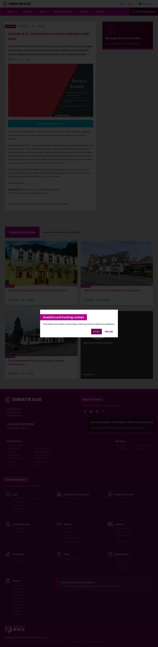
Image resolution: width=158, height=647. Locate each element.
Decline (109, 331)
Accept (96, 331)
